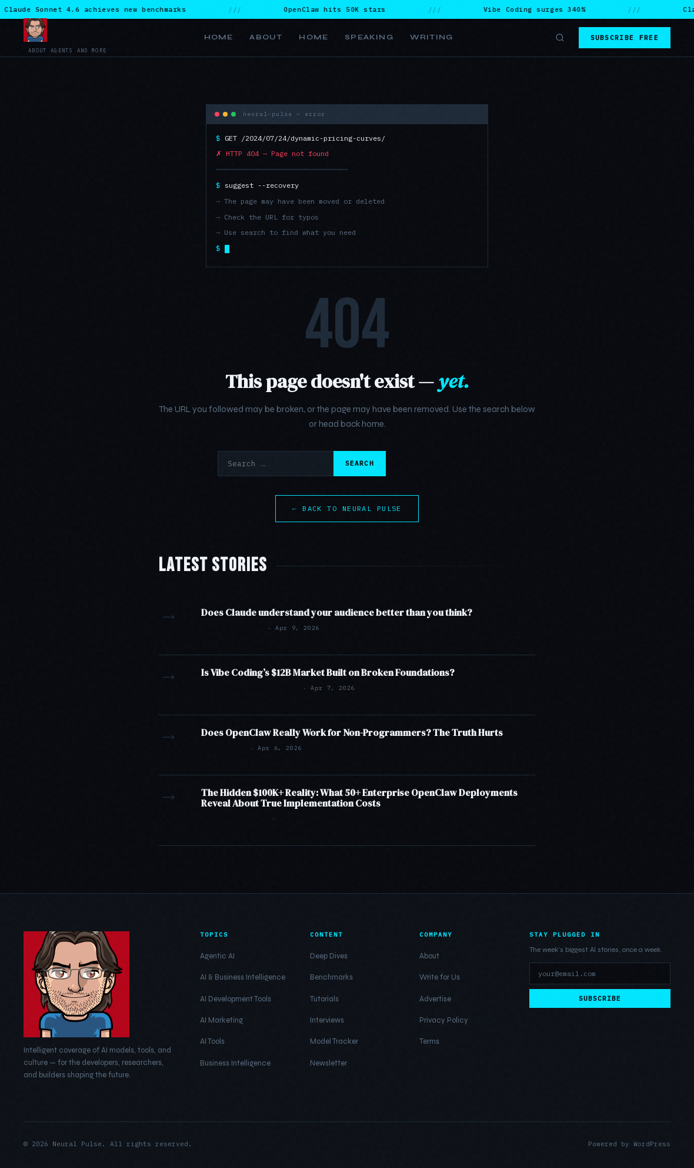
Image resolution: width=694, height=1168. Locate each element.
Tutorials (324, 999)
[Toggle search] (559, 37)
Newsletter (328, 1063)
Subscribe (600, 998)
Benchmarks (331, 977)
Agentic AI (217, 956)
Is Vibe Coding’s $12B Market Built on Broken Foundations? (328, 672)
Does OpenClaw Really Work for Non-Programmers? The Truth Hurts (352, 732)
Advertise (435, 999)
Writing (431, 37)
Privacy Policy (443, 1020)
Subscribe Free (624, 38)
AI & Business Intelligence (242, 977)
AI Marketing (221, 1020)
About (265, 37)
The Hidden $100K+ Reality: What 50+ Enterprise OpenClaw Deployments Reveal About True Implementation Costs (359, 797)
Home (218, 37)
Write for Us (439, 977)
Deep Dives (329, 956)
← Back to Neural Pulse (347, 508)
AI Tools (212, 1041)
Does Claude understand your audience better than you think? (336, 612)
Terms (429, 1041)
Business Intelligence (235, 1063)
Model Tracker (334, 1041)
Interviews (327, 1020)
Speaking (369, 37)
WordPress (651, 1144)
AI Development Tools (235, 999)
